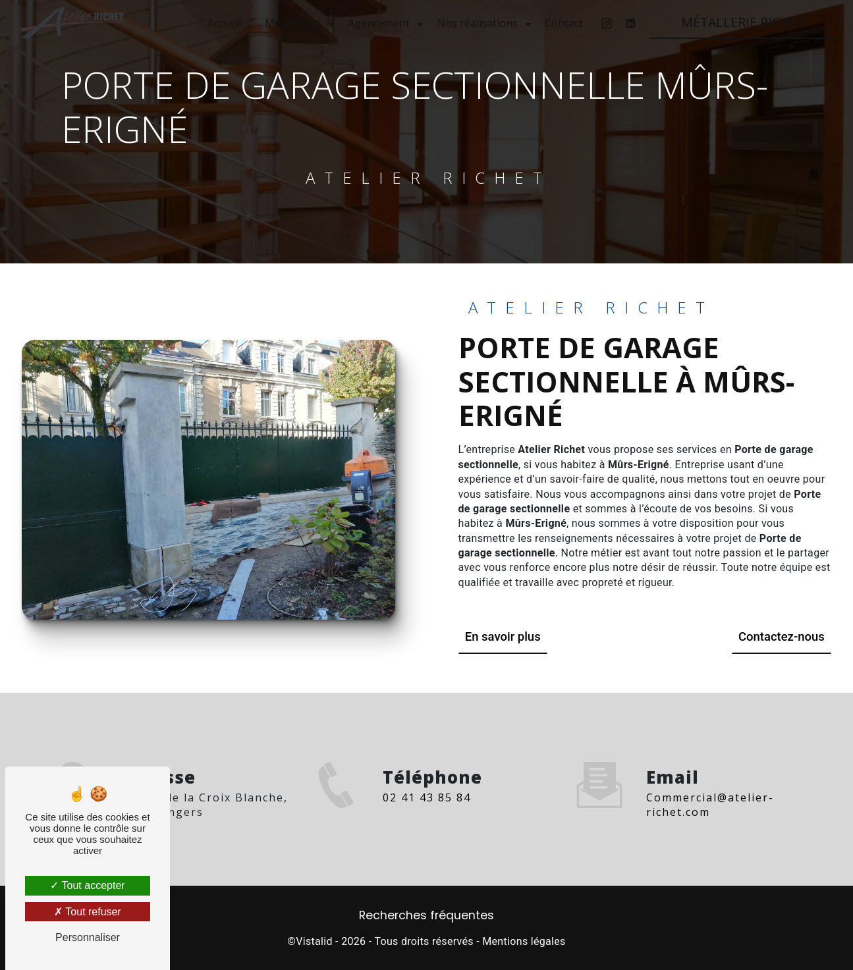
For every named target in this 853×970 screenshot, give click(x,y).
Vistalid (314, 941)
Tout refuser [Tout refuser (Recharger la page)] (87, 911)
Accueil (223, 23)
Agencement (377, 23)
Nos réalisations (475, 23)
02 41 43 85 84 (427, 812)
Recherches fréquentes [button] (426, 915)
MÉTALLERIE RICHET (742, 22)
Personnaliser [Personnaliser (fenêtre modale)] (87, 937)
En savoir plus (504, 636)
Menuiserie (291, 23)
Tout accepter (87, 885)
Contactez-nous (780, 636)
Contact (562, 23)
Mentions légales (523, 941)
